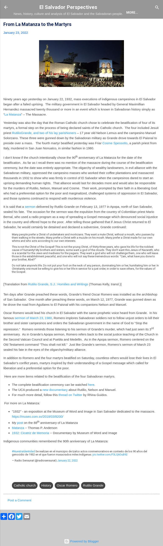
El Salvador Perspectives (68, 7)
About (22, 25)
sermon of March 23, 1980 (33, 330)
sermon (30, 219)
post (20, 435)
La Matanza (12, 127)
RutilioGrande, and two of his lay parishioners (44, 145)
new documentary (54, 402)
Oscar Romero (67, 497)
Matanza (18, 440)
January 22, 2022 (67, 472)
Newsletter (134, 25)
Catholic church (25, 497)
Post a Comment (19, 512)
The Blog (44, 25)
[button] (157, 37)
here (91, 397)
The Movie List (103, 25)
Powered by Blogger (81, 541)
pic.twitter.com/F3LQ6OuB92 (110, 466)
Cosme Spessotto (115, 155)
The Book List (71, 25)
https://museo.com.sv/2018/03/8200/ (37, 429)
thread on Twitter (70, 407)
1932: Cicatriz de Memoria (30, 445)
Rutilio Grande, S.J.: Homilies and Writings (58, 296)
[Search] (157, 7)
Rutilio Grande (93, 497)
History (46, 497)
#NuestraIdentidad (23, 463)
